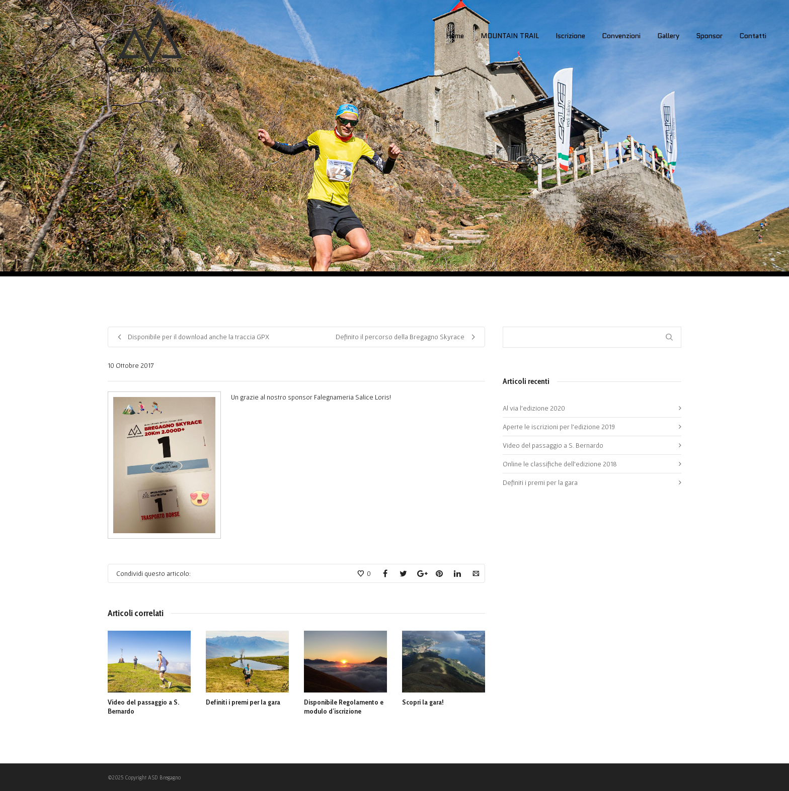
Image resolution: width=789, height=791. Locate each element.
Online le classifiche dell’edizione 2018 (560, 464)
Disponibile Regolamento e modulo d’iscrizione (343, 707)
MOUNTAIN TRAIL (510, 36)
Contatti (752, 36)
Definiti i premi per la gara (243, 702)
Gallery (668, 36)
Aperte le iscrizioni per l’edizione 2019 (559, 427)
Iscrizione (570, 36)
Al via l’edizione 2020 (534, 408)
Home (455, 36)
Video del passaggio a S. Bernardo (553, 445)
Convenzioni (621, 36)
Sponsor (709, 36)
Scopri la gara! (423, 702)
